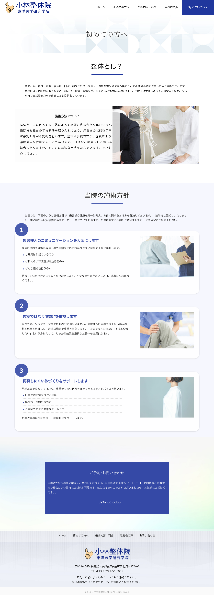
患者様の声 (171, 7)
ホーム (101, 7)
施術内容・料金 (147, 7)
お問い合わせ (198, 7)
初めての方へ (121, 7)
